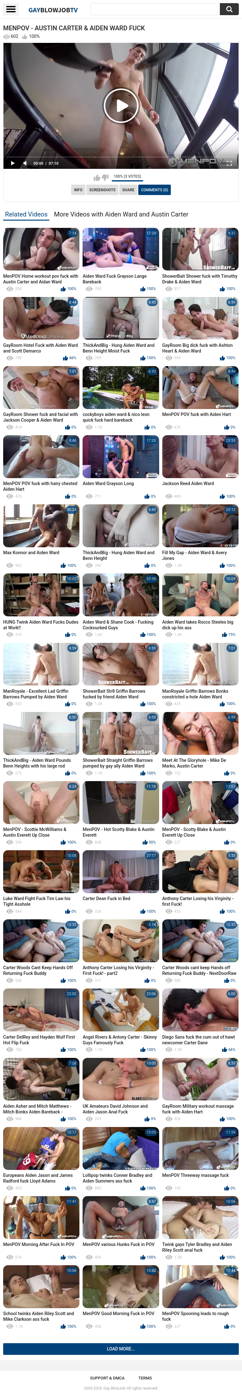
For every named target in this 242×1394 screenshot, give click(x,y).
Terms (145, 1378)
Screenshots (102, 190)
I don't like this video (105, 178)
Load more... (121, 1348)
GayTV (53, 9)
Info (78, 190)
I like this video (97, 178)
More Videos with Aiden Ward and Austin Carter (121, 214)
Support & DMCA (107, 1378)
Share (128, 190)
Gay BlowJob (114, 1388)
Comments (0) (154, 190)
